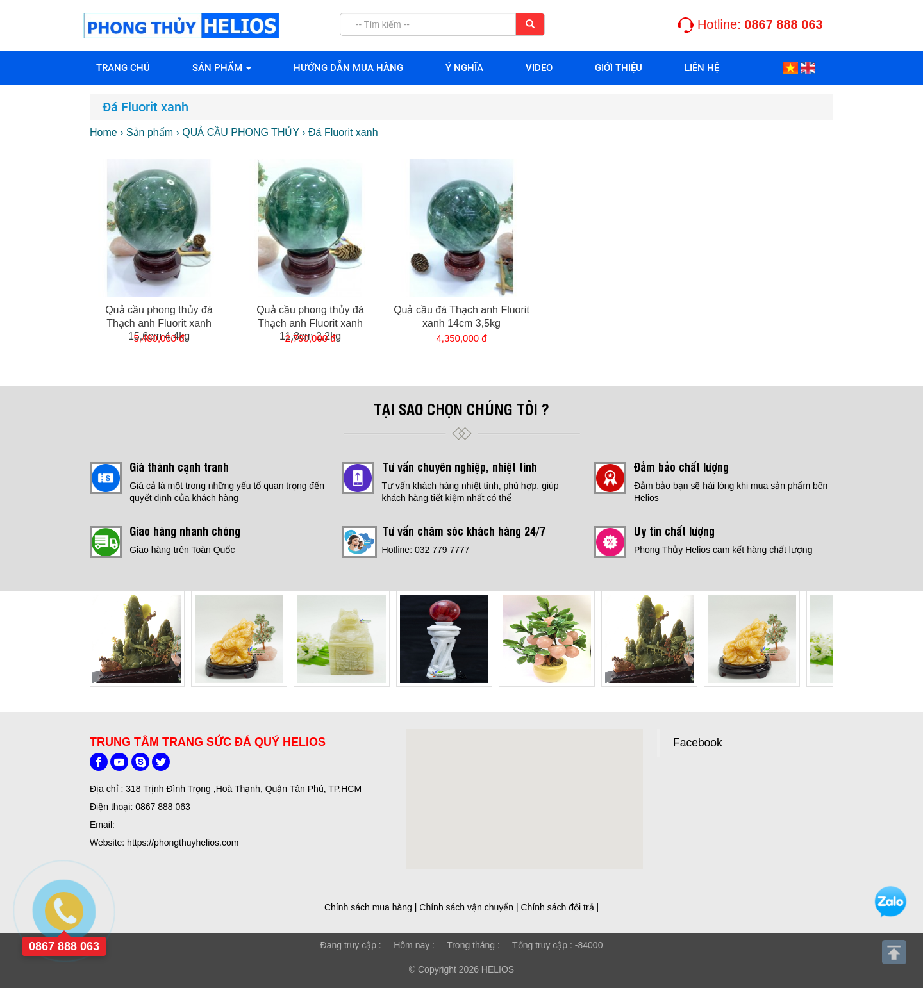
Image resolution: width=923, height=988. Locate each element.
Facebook (697, 742)
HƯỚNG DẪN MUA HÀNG (348, 68)
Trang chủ (123, 68)
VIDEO (539, 68)
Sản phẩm (221, 68)
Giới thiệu (618, 68)
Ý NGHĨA (464, 68)
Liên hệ (702, 68)
